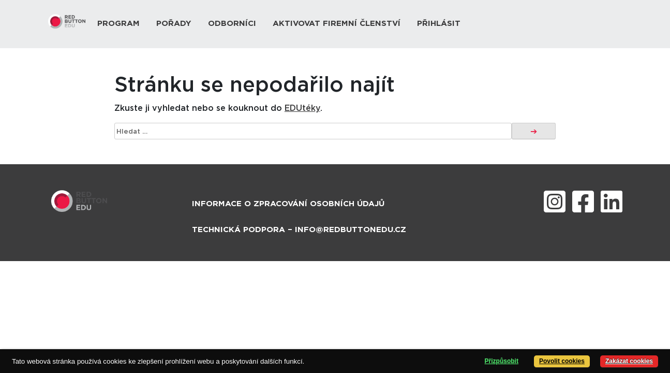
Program (118, 23)
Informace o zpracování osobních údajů (288, 204)
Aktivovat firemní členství (336, 23)
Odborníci (232, 23)
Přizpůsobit (501, 361)
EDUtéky (302, 108)
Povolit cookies (562, 361)
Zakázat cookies (629, 361)
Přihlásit (438, 23)
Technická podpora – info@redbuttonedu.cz (299, 230)
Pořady (173, 23)
